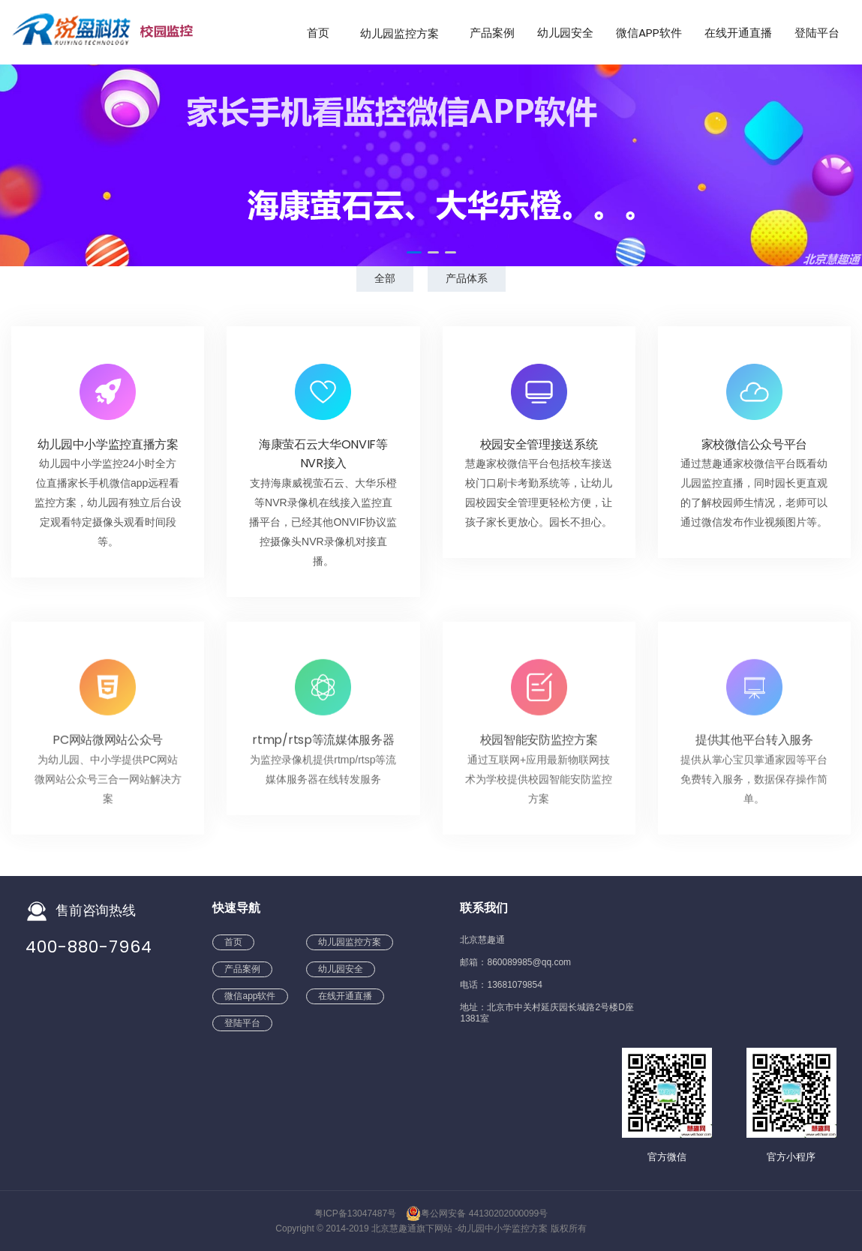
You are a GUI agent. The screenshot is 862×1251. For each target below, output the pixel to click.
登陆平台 (816, 33)
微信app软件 (649, 33)
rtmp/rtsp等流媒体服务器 (323, 745)
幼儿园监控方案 (399, 33)
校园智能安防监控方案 (539, 745)
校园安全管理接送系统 (539, 445)
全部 (384, 278)
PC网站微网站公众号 (108, 745)
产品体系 (467, 278)
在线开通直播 (738, 33)
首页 (318, 33)
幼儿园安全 (565, 33)
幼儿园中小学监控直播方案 (108, 445)
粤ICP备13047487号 (355, 1213)
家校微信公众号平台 (754, 445)
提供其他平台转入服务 (754, 745)
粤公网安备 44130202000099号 (477, 1213)
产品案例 (492, 33)
